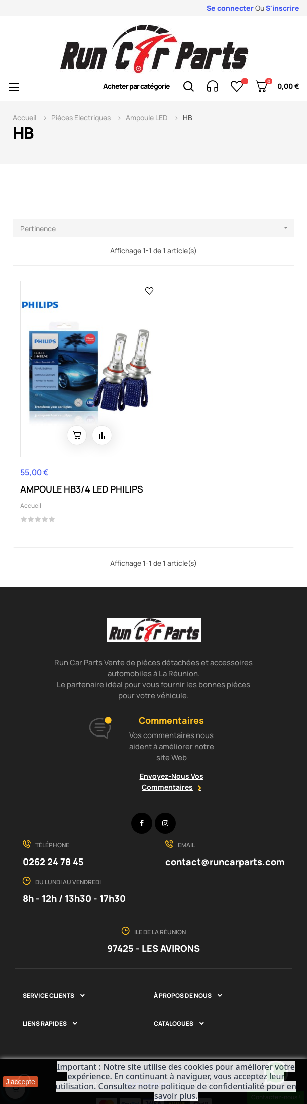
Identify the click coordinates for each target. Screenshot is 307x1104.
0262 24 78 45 (53, 844)
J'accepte (20, 1082)
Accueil (30, 488)
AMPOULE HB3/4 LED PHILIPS (81, 472)
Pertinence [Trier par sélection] (157, 228)
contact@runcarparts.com (224, 844)
